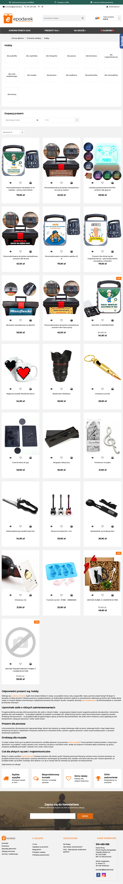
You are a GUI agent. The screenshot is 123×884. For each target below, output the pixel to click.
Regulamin (36, 849)
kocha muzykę (74, 742)
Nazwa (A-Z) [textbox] (7, 132)
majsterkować (27, 756)
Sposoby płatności (9, 849)
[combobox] (61, 120)
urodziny (14, 696)
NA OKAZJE (80, 30)
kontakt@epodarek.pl (12, 7)
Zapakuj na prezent (40, 847)
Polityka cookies (38, 852)
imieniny (22, 696)
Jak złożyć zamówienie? (72, 847)
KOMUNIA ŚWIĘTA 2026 (19, 30)
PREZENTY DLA (52, 30)
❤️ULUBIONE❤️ (107, 30)
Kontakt (5, 843)
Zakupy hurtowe (8, 851)
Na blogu (67, 844)
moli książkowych (89, 700)
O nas (34, 844)
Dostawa (5, 846)
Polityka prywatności (40, 855)
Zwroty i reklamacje (10, 854)
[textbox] (59, 120)
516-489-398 (30, 7)
